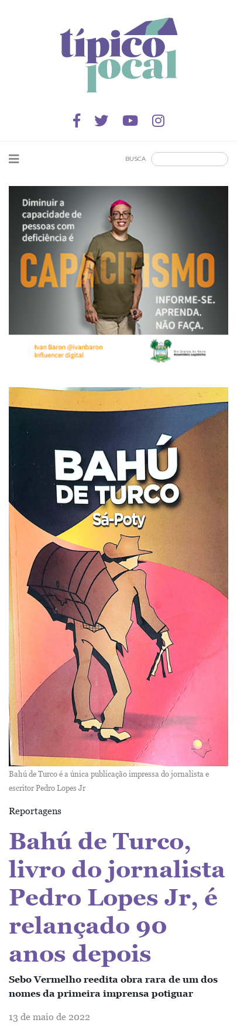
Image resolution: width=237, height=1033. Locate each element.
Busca (135, 159)
